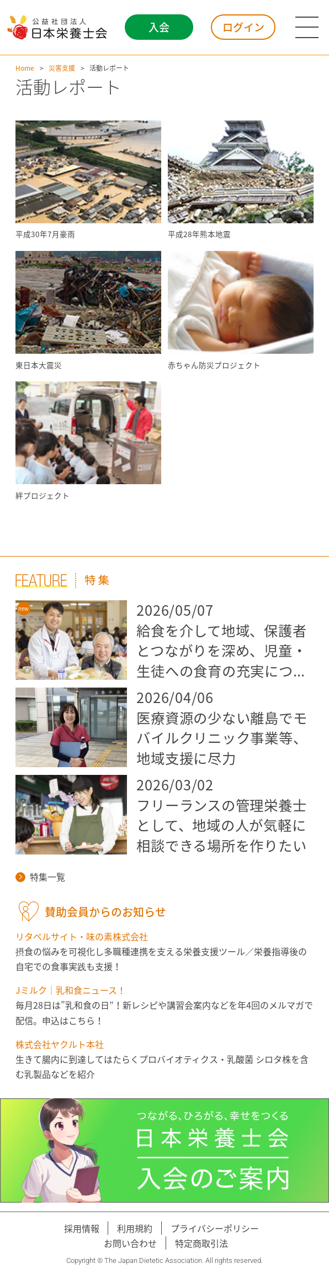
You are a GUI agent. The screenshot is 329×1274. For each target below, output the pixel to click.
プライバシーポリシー (215, 1228)
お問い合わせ (130, 1243)
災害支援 (62, 68)
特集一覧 (40, 876)
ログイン (243, 27)
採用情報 (81, 1228)
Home (24, 68)
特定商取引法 (201, 1243)
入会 (158, 27)
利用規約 (134, 1228)
